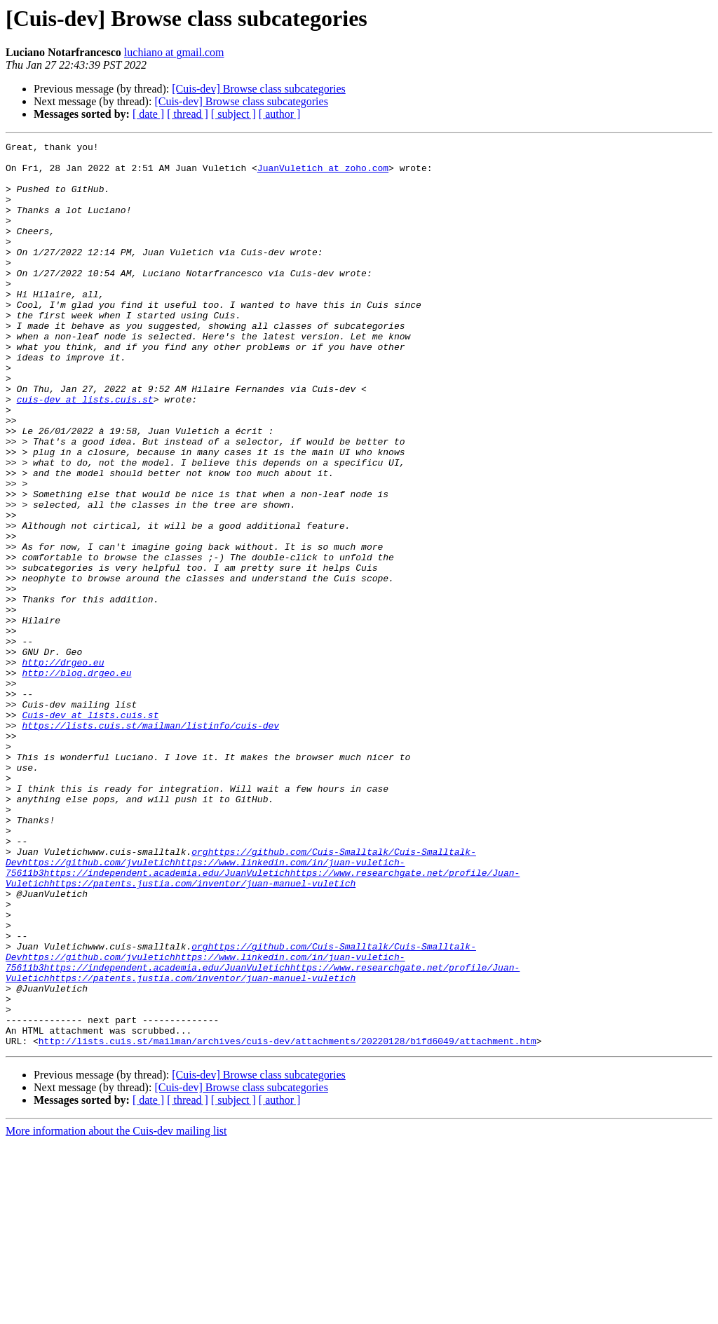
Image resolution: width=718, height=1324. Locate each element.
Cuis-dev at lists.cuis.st (90, 830)
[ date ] (148, 114)
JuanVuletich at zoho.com (322, 174)
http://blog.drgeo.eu (76, 780)
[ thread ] (187, 114)
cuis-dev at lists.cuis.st (85, 451)
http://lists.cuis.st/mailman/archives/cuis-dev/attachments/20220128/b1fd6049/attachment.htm (287, 1221)
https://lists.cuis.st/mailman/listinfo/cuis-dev (150, 843)
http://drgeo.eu (63, 767)
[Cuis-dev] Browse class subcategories (259, 89)
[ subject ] (233, 114)
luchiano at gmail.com (174, 52)
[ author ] (280, 114)
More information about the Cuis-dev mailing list (116, 1312)
